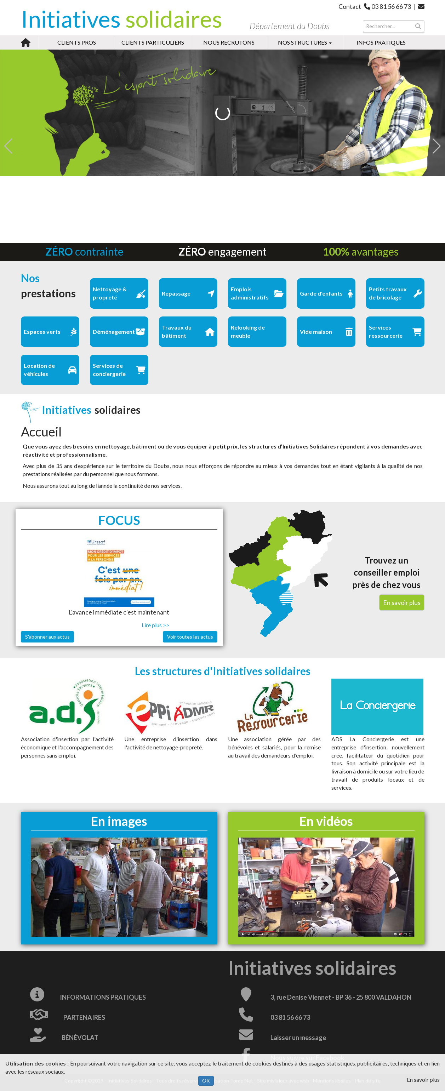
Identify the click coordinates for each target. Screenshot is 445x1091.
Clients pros (76, 42)
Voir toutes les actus (190, 637)
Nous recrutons (229, 42)
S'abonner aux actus (47, 637)
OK (206, 1081)
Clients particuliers (152, 42)
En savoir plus (423, 1079)
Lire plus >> (155, 625)
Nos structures (305, 42)
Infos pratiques (381, 42)
